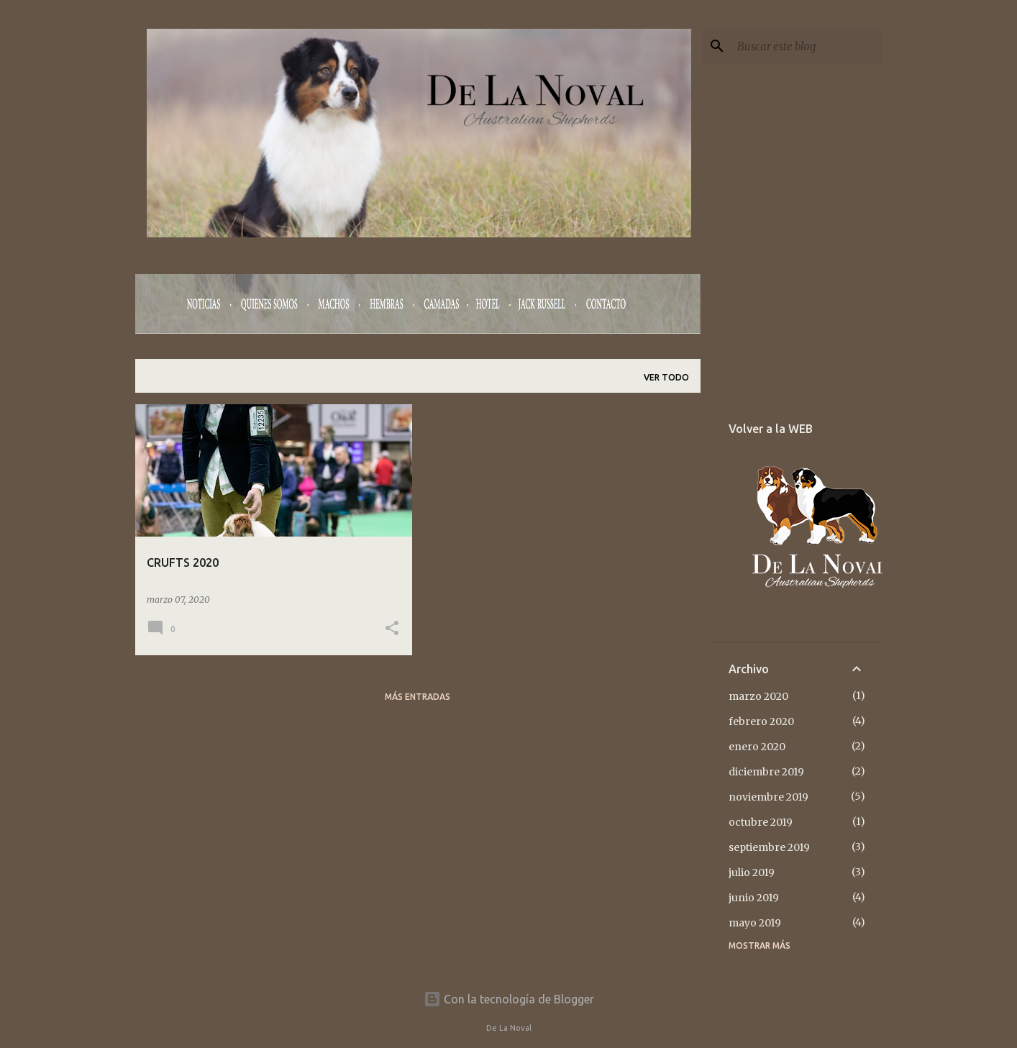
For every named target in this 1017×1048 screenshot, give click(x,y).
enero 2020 (757, 746)
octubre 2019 (761, 822)
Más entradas (417, 696)
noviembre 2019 (768, 796)
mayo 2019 (755, 922)
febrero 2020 (761, 721)
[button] (392, 629)
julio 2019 (752, 872)
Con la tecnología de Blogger (509, 999)
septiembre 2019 (769, 847)
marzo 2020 (758, 696)
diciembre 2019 (766, 771)
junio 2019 (754, 897)
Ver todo (666, 377)
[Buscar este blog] (807, 46)
